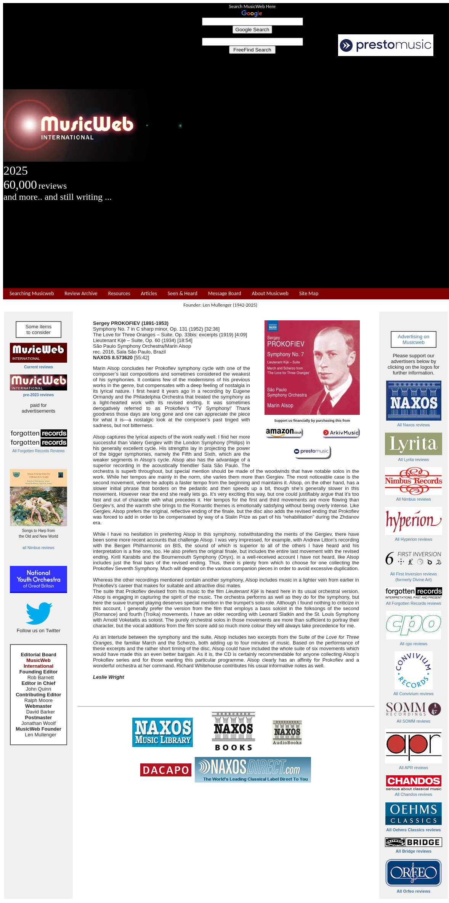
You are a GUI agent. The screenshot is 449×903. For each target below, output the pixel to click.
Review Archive (81, 294)
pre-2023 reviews (38, 395)
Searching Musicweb (32, 294)
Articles (149, 294)
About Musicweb (270, 294)
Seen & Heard (182, 294)
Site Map (308, 294)
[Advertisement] (315, 172)
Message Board (224, 294)
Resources (119, 294)
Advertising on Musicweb (413, 339)
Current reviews (38, 367)
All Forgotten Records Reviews (38, 451)
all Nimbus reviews (38, 548)
